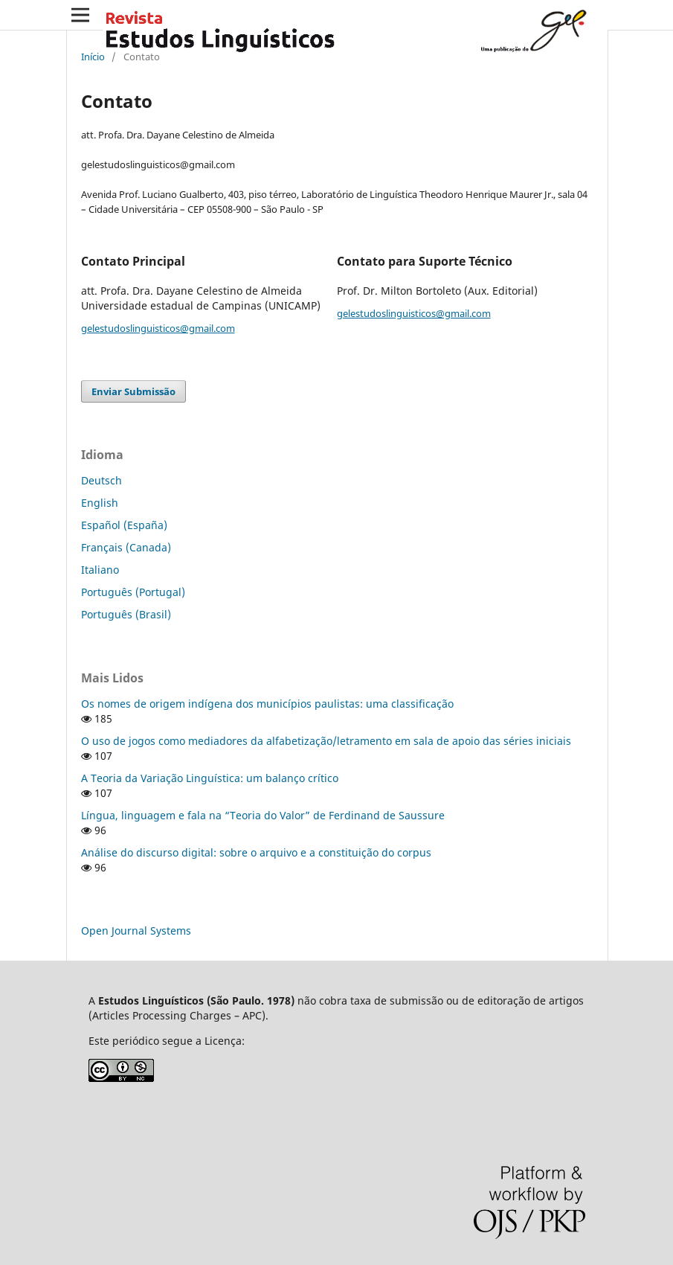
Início (93, 56)
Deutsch (101, 480)
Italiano (100, 570)
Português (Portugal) (133, 592)
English (99, 503)
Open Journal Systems (136, 930)
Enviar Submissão (133, 391)
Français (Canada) (126, 547)
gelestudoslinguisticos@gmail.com (158, 328)
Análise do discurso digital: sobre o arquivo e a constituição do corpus (256, 852)
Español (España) (124, 525)
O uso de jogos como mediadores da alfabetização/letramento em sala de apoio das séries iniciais (326, 741)
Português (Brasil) (126, 614)
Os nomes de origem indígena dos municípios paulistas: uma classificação (267, 703)
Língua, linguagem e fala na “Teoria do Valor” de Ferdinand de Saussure (263, 815)
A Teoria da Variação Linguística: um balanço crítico (209, 778)
